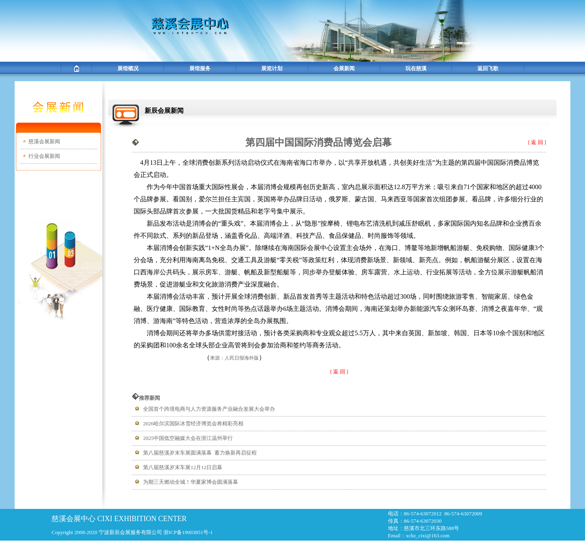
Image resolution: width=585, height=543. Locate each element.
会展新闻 (344, 68)
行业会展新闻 (44, 156)
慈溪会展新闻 (44, 141)
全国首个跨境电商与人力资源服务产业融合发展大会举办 (209, 409)
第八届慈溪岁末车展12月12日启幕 (182, 467)
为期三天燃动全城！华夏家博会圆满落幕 (190, 482)
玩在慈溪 (416, 68)
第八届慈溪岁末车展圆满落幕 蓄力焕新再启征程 (200, 453)
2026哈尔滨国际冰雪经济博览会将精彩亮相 (193, 423)
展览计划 (271, 68)
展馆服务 (199, 68)
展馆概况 (128, 68)
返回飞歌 (487, 68)
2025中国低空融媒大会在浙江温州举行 (188, 438)
